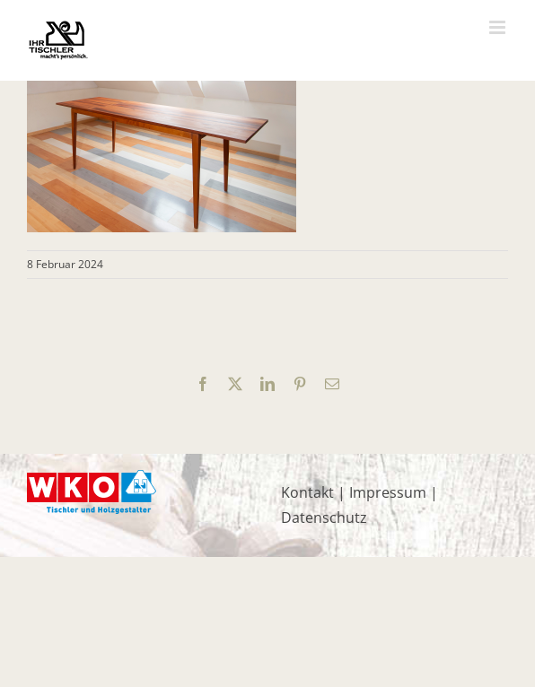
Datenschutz (324, 517)
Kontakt (307, 492)
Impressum (387, 492)
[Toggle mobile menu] (498, 27)
